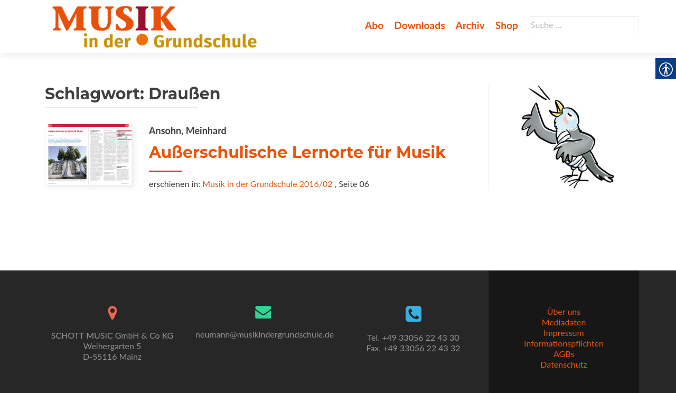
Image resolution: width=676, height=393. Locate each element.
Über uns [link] (563, 311)
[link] (156, 25)
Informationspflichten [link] (564, 343)
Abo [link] (374, 25)
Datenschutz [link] (563, 364)
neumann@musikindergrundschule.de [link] (264, 334)
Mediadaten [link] (564, 322)
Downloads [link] (419, 25)
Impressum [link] (563, 333)
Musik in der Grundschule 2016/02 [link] (267, 184)
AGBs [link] (563, 354)
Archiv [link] (470, 25)
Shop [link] (506, 25)
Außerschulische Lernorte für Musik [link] (297, 152)
